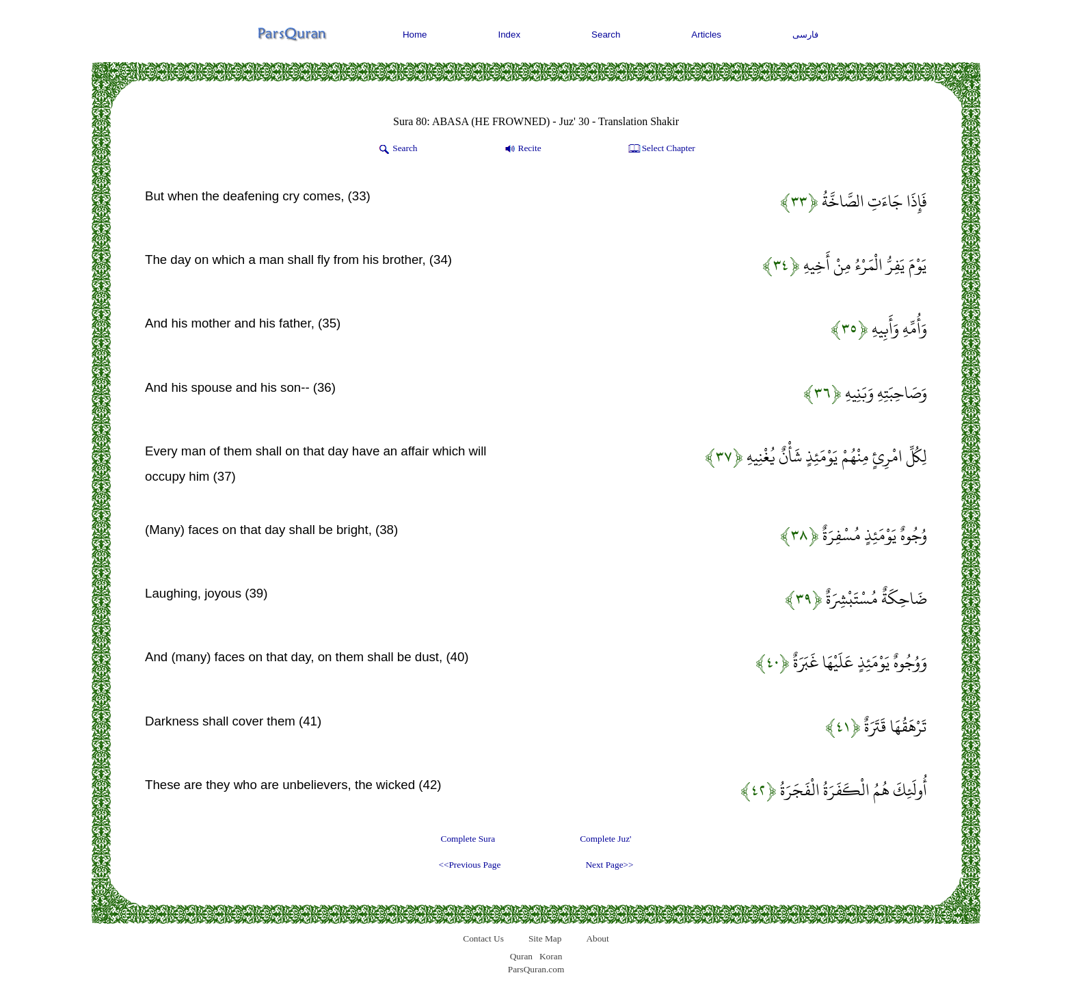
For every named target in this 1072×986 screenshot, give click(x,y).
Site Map (545, 938)
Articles (706, 34)
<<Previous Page (469, 865)
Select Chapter (660, 149)
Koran (550, 956)
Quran (521, 956)
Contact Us (483, 938)
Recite (521, 149)
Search (605, 34)
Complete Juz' (605, 839)
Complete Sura (468, 839)
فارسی (805, 34)
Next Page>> (609, 865)
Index (509, 34)
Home (415, 34)
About (597, 938)
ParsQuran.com (536, 969)
